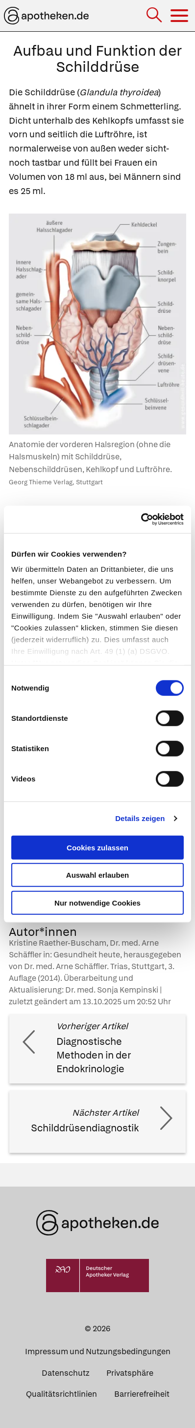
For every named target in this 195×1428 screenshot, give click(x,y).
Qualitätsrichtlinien (61, 1394)
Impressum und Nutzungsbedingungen (98, 1351)
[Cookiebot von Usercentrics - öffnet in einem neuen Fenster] (141, 519)
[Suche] (155, 16)
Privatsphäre (129, 1373)
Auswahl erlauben (97, 875)
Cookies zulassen (97, 847)
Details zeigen (140, 818)
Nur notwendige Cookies (97, 902)
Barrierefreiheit (142, 1394)
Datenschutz (65, 1373)
